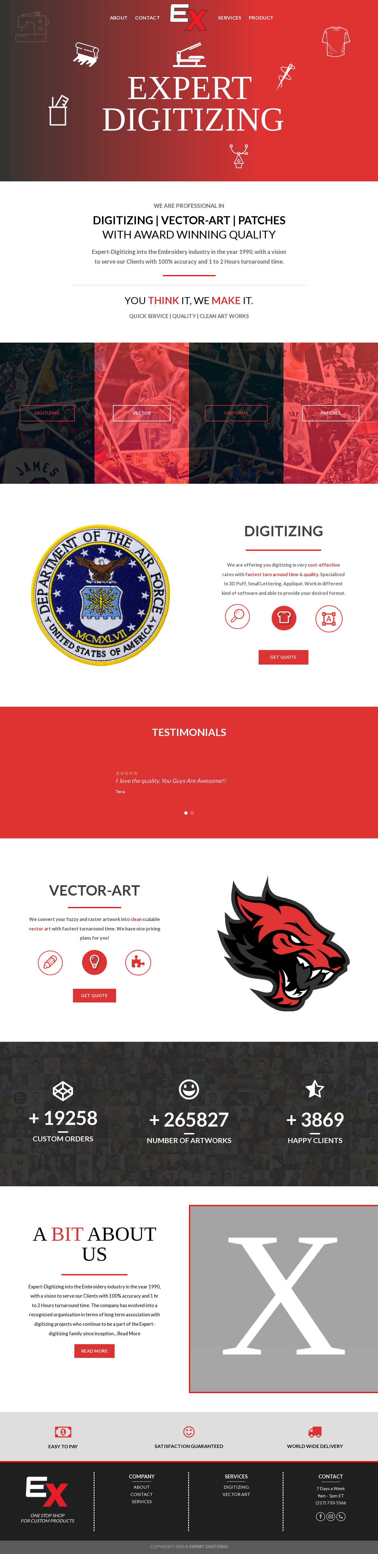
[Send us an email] (331, 1516)
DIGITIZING (236, 1487)
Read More (128, 1333)
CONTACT (147, 18)
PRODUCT (261, 18)
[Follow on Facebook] (320, 1516)
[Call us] (341, 1516)
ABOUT (119, 18)
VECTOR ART (236, 1494)
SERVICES (230, 18)
